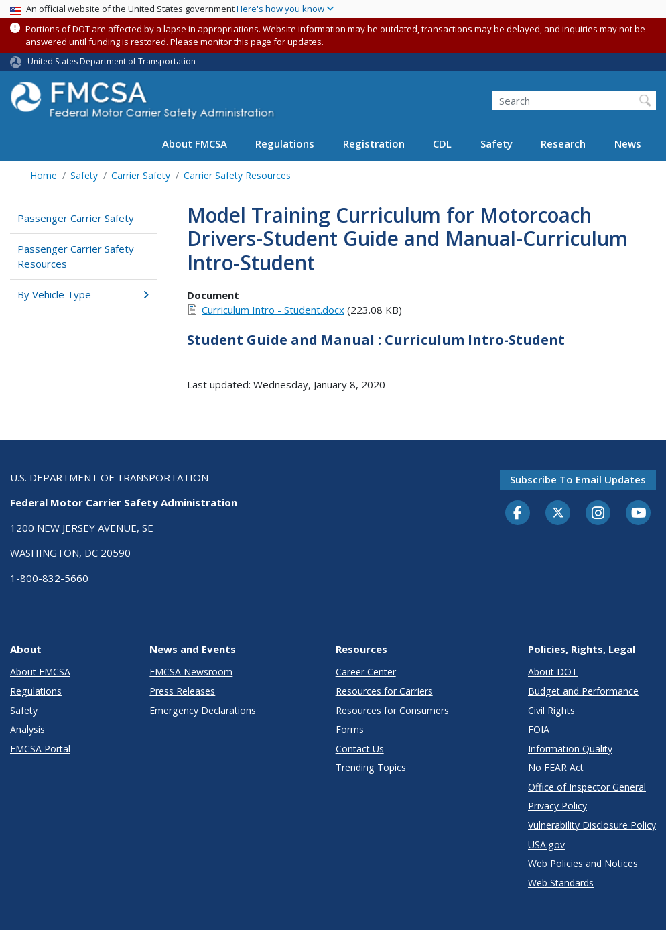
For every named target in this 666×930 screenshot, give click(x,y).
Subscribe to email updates (578, 479)
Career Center (366, 671)
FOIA (538, 729)
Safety (496, 143)
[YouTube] (638, 513)
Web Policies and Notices (583, 863)
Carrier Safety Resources (237, 175)
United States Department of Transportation (111, 61)
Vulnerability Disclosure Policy (592, 825)
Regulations (284, 143)
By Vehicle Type (83, 294)
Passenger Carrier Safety (75, 218)
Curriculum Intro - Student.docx (273, 309)
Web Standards (561, 882)
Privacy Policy (557, 805)
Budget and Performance (583, 691)
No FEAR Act (556, 767)
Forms (350, 729)
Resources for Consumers (392, 710)
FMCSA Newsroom (190, 671)
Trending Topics (371, 767)
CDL (442, 143)
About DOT (553, 671)
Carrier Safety (140, 175)
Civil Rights (551, 710)
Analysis (27, 729)
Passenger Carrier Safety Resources (75, 256)
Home (43, 175)
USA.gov (546, 844)
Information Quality (570, 748)
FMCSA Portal (40, 748)
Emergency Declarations (202, 710)
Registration (374, 143)
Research (563, 143)
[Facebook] (518, 513)
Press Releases (182, 691)
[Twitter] (558, 513)
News (627, 143)
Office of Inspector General (587, 786)
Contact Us (360, 748)
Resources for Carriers (384, 691)
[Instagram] (598, 514)
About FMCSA (194, 143)
